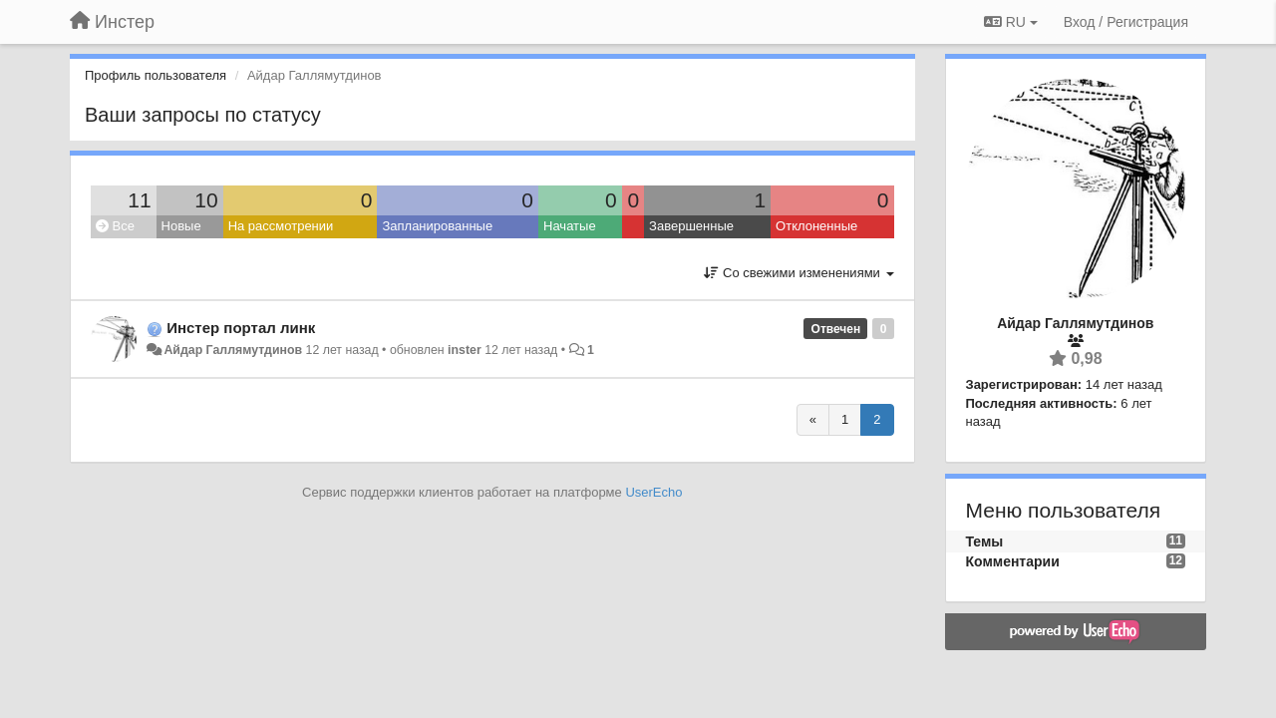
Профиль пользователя (155, 75)
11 (139, 199)
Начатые (569, 225)
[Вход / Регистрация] (1126, 22)
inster (464, 350)
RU (1011, 22)
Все (115, 225)
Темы (985, 541)
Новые (181, 225)
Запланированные (437, 225)
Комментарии (1013, 561)
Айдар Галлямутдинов (232, 350)
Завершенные (691, 225)
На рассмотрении (281, 225)
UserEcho (653, 492)
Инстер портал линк (240, 327)
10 (205, 199)
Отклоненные (816, 225)
